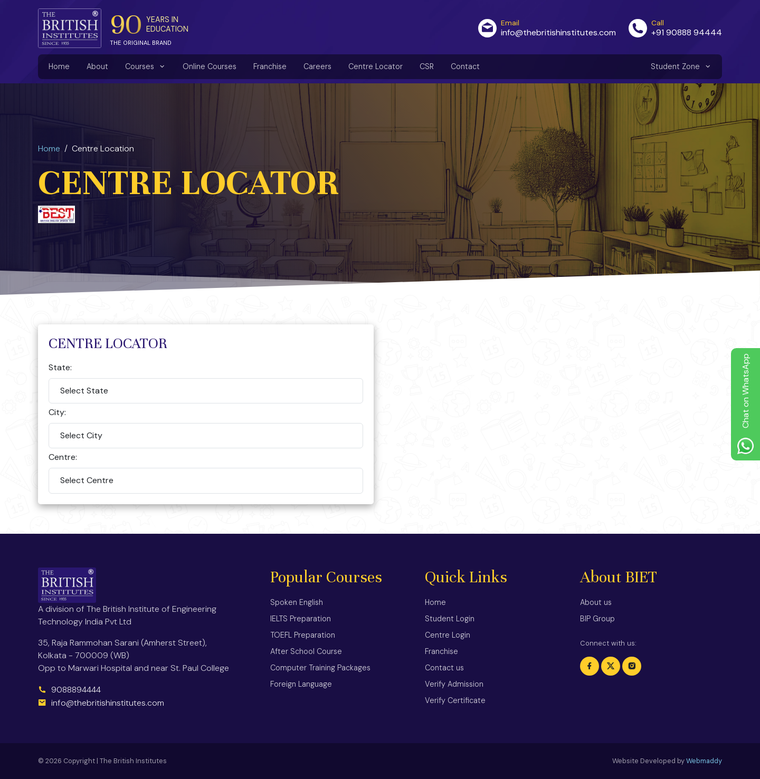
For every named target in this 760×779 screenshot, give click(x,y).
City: (57, 412)
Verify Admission (454, 684)
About (97, 66)
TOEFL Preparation (302, 635)
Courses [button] (140, 66)
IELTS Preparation (300, 618)
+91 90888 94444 (686, 32)
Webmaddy (704, 760)
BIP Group (597, 618)
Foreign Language (301, 684)
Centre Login (447, 635)
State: (60, 367)
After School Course (306, 651)
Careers (317, 66)
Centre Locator (375, 66)
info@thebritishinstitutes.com (558, 32)
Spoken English (296, 602)
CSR (427, 66)
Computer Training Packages (320, 667)
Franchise (270, 66)
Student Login (449, 618)
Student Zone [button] (676, 66)
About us (596, 602)
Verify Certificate (455, 700)
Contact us (444, 667)
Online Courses (209, 66)
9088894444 (69, 689)
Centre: (63, 457)
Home (59, 66)
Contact (465, 66)
